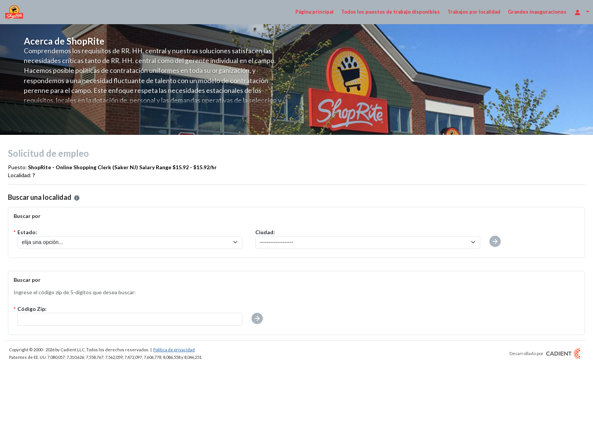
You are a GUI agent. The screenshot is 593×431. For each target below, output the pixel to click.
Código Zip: (32, 309)
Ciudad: (265, 232)
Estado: (27, 232)
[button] (257, 318)
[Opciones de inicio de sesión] (581, 12)
